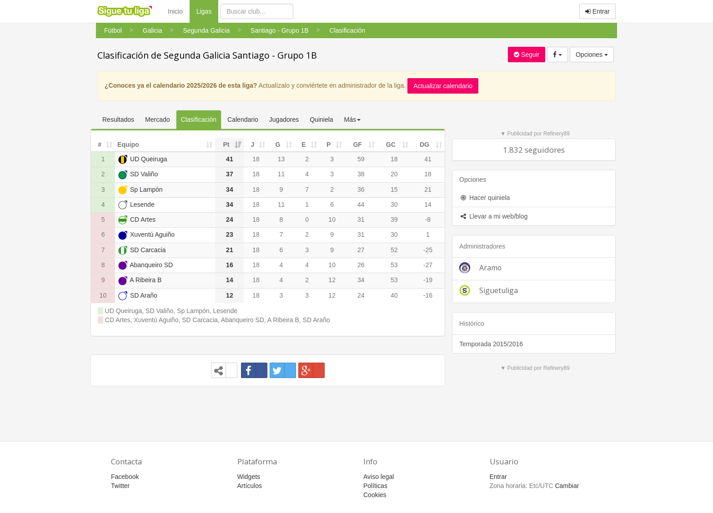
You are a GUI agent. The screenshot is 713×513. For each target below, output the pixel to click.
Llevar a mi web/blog (493, 216)
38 (361, 174)
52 (394, 250)
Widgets (249, 476)
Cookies (375, 494)
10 (332, 219)
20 (394, 174)
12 (332, 280)
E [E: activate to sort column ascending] (303, 144)
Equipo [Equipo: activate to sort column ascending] (128, 144)
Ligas (207, 10)
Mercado (157, 119)
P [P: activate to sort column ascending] (328, 144)
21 (428, 189)
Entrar (597, 11)
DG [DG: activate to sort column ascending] (424, 144)
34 (361, 280)
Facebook (125, 476)
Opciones (592, 54)
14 (428, 204)
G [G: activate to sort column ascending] (278, 144)
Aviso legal (378, 476)
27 (361, 250)
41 (428, 159)
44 (361, 204)
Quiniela (321, 119)
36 (361, 189)
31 (361, 219)
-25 (427, 250)
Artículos (249, 485)
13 (281, 159)
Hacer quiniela (484, 197)
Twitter (120, 485)
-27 (427, 265)
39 (394, 219)
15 (394, 189)
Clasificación (199, 119)
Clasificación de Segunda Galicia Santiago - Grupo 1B (207, 55)
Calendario (242, 119)
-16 (427, 295)
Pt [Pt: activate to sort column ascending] (226, 144)
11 (281, 174)
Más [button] (352, 119)
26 (361, 265)
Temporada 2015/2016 (491, 344)
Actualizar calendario (442, 86)
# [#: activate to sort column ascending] (99, 144)
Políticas (375, 485)
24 (361, 295)
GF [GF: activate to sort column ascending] (357, 144)
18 (256, 159)
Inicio (175, 11)
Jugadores (284, 119)
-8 (428, 219)
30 (394, 204)
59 (361, 159)
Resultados (118, 119)
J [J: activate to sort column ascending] (253, 144)
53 (394, 265)
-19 (427, 280)
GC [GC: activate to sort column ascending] (391, 144)
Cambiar (567, 485)
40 (394, 295)
